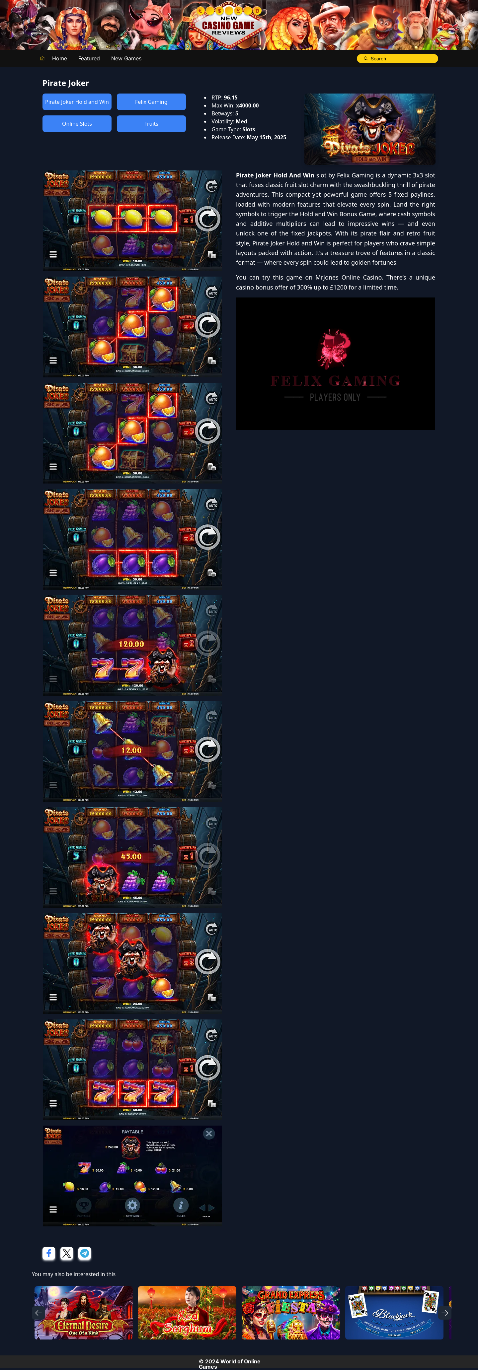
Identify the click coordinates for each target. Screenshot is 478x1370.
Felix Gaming (151, 101)
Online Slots (77, 123)
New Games (126, 58)
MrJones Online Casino (348, 277)
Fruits (151, 123)
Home (59, 58)
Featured (89, 58)
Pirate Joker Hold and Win (77, 101)
